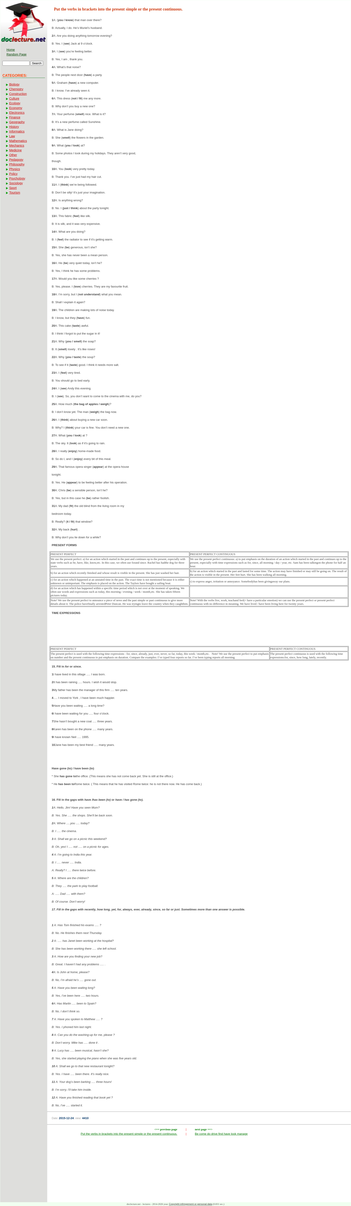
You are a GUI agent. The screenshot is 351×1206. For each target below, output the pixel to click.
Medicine (15, 150)
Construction (18, 94)
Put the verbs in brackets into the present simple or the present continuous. (129, 1133)
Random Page (16, 54)
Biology (14, 84)
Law (12, 136)
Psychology (17, 178)
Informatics (16, 131)
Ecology (14, 103)
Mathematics (18, 141)
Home (10, 50)
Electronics (16, 112)
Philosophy (17, 164)
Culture (14, 98)
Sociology (16, 183)
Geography (17, 122)
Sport (13, 188)
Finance (14, 117)
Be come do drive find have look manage (221, 1133)
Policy (13, 174)
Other (13, 155)
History (14, 127)
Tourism (14, 192)
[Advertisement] (199, 633)
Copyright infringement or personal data (190, 1204)
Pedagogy (16, 159)
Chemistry (16, 89)
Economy (15, 108)
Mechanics (16, 145)
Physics (14, 169)
